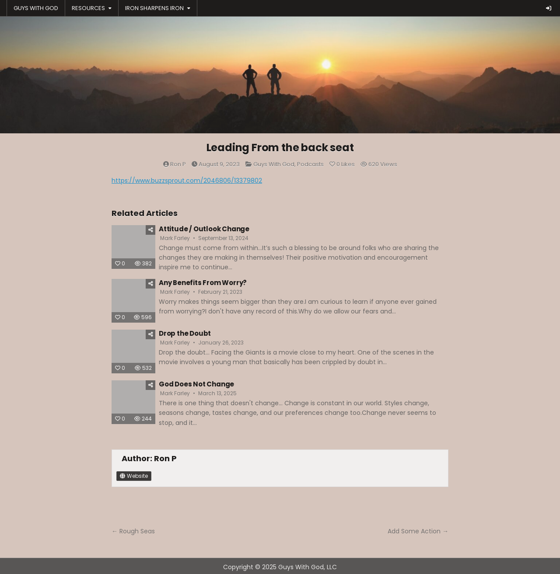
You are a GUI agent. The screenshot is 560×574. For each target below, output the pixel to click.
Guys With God (273, 164)
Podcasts (310, 164)
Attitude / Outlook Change (204, 228)
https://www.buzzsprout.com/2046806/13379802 (187, 180)
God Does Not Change (196, 384)
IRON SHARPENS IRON (154, 8)
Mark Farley (175, 238)
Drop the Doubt (185, 333)
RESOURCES (88, 8)
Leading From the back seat (280, 147)
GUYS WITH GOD (36, 8)
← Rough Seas (133, 531)
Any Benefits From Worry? (203, 282)
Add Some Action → (418, 531)
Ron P (178, 164)
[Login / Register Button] (548, 8)
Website (134, 476)
